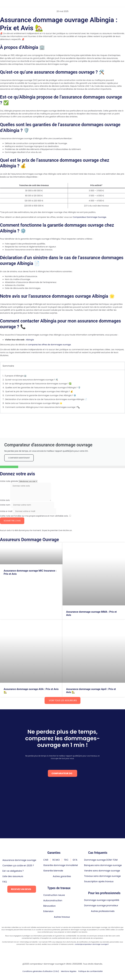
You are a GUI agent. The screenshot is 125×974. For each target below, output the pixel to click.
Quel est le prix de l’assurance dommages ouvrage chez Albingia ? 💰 (39, 391)
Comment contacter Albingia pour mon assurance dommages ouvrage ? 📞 (42, 407)
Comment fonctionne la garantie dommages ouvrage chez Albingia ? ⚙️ (40, 395)
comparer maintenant (19, 457)
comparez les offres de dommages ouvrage (49, 344)
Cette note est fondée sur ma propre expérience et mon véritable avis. (34, 515)
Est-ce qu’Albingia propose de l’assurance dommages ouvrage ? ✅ (38, 383)
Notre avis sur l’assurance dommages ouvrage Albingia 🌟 (33, 403)
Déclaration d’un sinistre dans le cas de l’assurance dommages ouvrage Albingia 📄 (46, 399)
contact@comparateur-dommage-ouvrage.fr (92, 944)
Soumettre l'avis (12, 520)
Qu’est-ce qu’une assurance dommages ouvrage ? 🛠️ (31, 379)
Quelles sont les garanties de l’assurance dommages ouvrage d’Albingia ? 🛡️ (42, 387)
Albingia (30, 339)
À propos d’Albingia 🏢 (16, 375)
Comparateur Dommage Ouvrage (89, 217)
